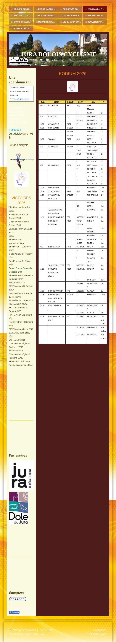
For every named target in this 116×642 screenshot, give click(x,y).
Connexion (99, 630)
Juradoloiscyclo (19, 145)
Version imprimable (23, 630)
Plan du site (46, 630)
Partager (14, 612)
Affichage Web (97, 633)
